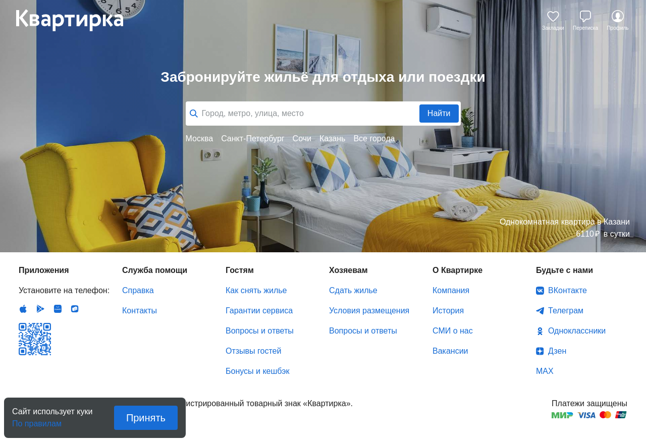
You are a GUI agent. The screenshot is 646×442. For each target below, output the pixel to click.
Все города (374, 138)
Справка (138, 290)
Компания (451, 290)
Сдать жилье (353, 290)
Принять (146, 417)
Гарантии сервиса (259, 310)
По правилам (37, 420)
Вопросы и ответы (260, 330)
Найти (439, 113)
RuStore (74, 309)
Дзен (557, 351)
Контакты (139, 310)
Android (40, 309)
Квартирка (76, 20)
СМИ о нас (453, 330)
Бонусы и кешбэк (257, 371)
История (448, 310)
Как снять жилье (256, 290)
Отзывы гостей (253, 351)
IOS (23, 309)
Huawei (57, 309)
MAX (545, 371)
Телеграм (565, 310)
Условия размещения (369, 310)
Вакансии (450, 351)
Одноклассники (577, 330)
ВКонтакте (567, 290)
